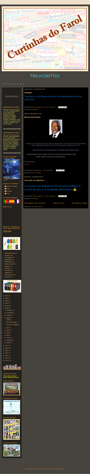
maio (8, 332)
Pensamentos (34, 109)
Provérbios (8, 277)
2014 (6, 353)
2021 (6, 300)
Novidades (8, 270)
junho (8, 330)
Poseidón (9, 191)
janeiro (9, 342)
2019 (6, 305)
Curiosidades (8, 257)
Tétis (8, 193)
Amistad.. (28, 93)
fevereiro (9, 340)
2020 (6, 303)
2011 (6, 360)
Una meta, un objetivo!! (34, 180)
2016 (6, 348)
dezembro (10, 310)
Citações (7, 255)
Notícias (33, 173)
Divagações (8, 259)
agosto (9, 317)
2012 (6, 358)
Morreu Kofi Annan (32, 117)
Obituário (38, 173)
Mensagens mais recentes (34, 203)
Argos (8, 188)
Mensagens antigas (79, 203)
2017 (6, 345)
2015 (6, 350)
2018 (6, 308)
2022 (6, 298)
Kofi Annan (27, 164)
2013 (6, 355)
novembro (10, 312)
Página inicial (58, 203)
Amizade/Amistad (10, 253)
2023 (6, 295)
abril (8, 335)
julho (8, 328)
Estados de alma (9, 264)
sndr (48, 468)
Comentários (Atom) (37, 206)
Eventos (7, 266)
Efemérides (8, 261)
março (8, 337)
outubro (9, 315)
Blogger (62, 468)
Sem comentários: (50, 107)
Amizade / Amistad (12, 186)
